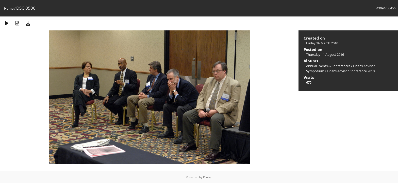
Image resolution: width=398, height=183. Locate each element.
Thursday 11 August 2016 (325, 54)
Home (8, 8)
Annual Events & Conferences (328, 66)
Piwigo (207, 177)
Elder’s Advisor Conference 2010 (351, 71)
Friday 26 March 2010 (322, 43)
